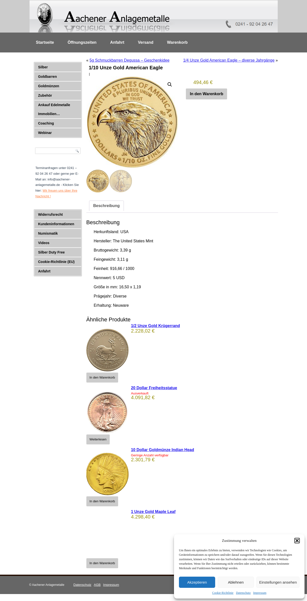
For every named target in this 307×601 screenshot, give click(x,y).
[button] (297, 540)
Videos (44, 243)
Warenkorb (177, 42)
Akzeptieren (197, 582)
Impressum (259, 593)
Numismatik (48, 233)
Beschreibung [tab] (106, 206)
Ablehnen (235, 582)
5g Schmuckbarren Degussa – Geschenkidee (130, 60)
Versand (145, 42)
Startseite (45, 42)
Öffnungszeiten (82, 42)
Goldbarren (47, 77)
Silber (43, 67)
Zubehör (45, 95)
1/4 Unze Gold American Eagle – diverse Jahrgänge (228, 60)
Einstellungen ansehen (278, 582)
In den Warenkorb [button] (102, 377)
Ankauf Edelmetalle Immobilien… (54, 109)
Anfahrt (117, 42)
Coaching (46, 123)
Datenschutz (243, 593)
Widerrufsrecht (50, 214)
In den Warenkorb (206, 94)
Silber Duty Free (51, 252)
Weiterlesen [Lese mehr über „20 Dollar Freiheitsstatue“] (98, 439)
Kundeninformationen (56, 224)
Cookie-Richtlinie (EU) (56, 262)
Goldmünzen (48, 86)
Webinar (45, 133)
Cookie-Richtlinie (223, 593)
